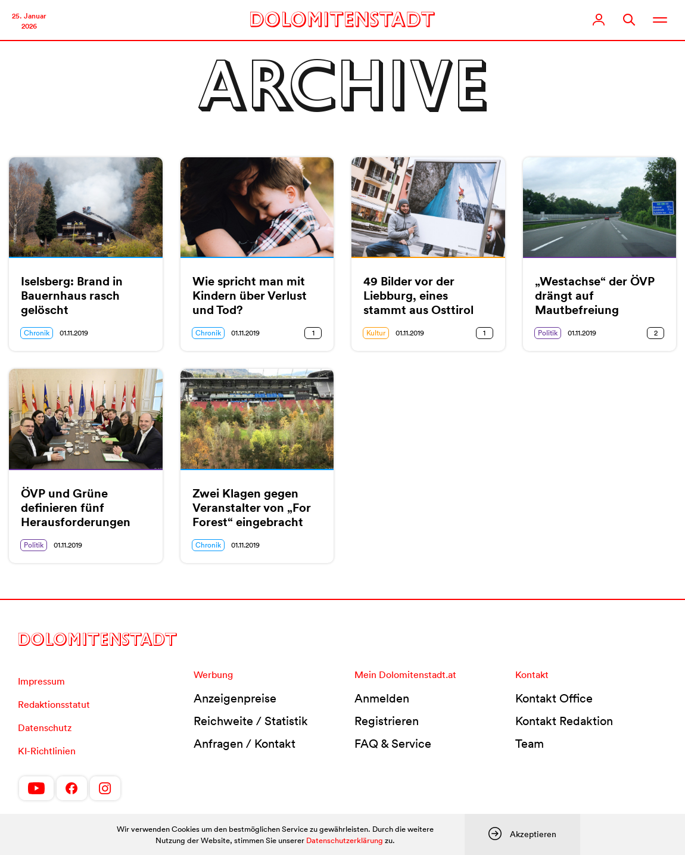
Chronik (36, 333)
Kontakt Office (554, 698)
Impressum (41, 681)
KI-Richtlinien (47, 751)
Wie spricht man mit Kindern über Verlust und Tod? (249, 295)
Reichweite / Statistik (251, 721)
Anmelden (381, 698)
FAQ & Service (392, 743)
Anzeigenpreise (235, 698)
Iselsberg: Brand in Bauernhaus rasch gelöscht (72, 295)
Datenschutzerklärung (344, 840)
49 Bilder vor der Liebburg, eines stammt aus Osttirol (418, 295)
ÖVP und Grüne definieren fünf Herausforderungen (75, 507)
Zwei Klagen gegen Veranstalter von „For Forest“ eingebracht (251, 507)
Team (529, 743)
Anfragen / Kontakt (244, 743)
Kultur (375, 333)
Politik (548, 333)
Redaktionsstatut (54, 704)
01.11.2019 (74, 333)
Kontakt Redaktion (564, 721)
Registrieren (386, 721)
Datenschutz (44, 727)
